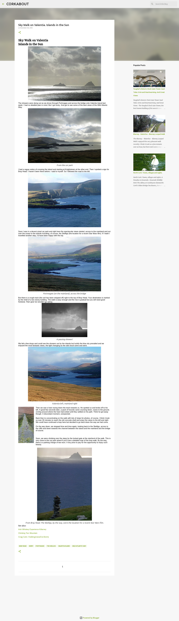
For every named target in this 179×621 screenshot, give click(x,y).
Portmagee (40, 546)
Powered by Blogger (89, 618)
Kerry (31, 546)
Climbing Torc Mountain (27, 533)
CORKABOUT (17, 4)
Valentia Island (64, 546)
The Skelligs (51, 546)
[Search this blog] (165, 4)
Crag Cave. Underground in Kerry (33, 537)
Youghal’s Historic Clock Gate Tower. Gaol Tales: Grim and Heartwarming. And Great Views (149, 92)
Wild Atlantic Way (79, 546)
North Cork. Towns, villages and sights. (147, 173)
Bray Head (22, 546)
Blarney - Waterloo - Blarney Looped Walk (149, 134)
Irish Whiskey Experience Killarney (32, 529)
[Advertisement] (64, 595)
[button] (19, 32)
